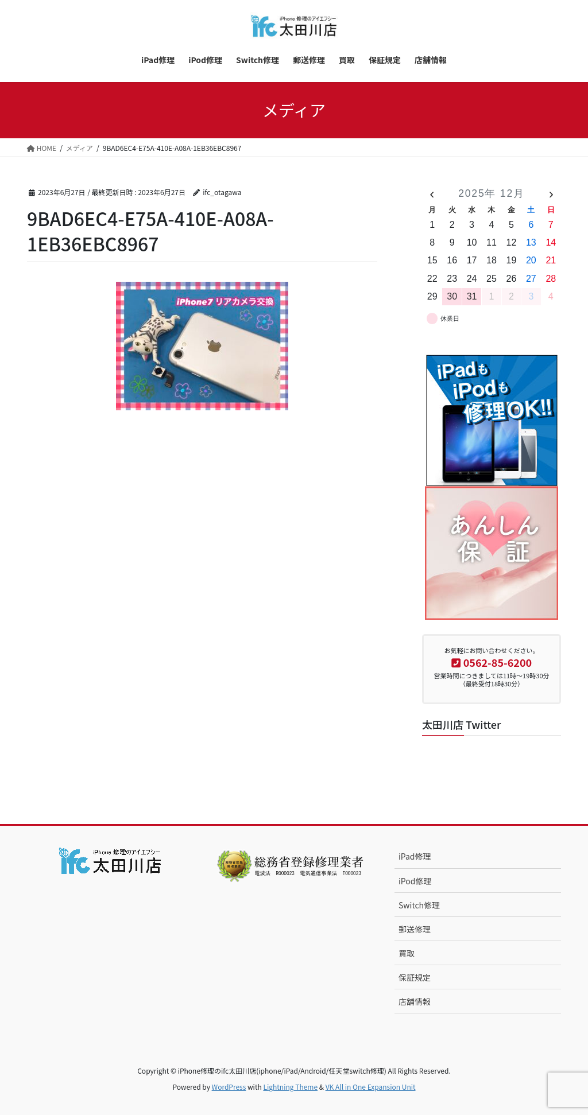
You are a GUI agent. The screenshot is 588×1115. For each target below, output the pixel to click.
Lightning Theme (290, 1086)
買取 (407, 953)
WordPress (229, 1086)
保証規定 (415, 977)
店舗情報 (415, 1001)
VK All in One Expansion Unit (371, 1086)
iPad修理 (415, 856)
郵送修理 (415, 929)
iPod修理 (415, 881)
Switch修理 (419, 905)
